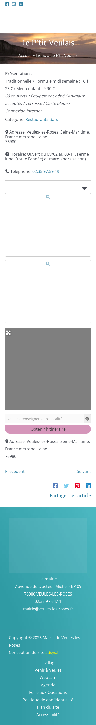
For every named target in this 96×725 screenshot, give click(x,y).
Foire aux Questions (48, 692)
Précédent (15, 471)
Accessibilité (48, 714)
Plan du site (48, 707)
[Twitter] (66, 485)
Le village (48, 662)
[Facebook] (7, 4)
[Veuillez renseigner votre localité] (44, 418)
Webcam (48, 677)
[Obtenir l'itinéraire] (48, 429)
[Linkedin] (88, 485)
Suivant (84, 471)
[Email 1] (14, 4)
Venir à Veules (48, 670)
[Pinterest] (77, 485)
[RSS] (21, 4)
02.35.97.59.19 (45, 171)
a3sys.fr (59, 652)
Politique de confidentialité (48, 700)
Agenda (48, 685)
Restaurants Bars (41, 119)
